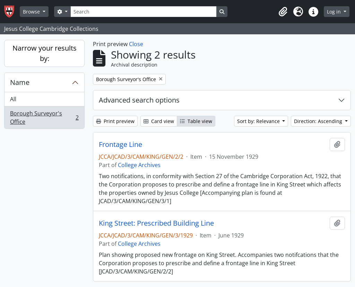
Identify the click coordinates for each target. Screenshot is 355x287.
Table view (196, 121)
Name (19, 82)
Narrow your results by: (44, 53)
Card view (159, 121)
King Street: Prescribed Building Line (156, 223)
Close (136, 44)
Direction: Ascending (319, 121)
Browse (32, 11)
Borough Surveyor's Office (44, 117)
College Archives (139, 165)
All (13, 99)
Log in (334, 11)
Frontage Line (120, 144)
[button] (283, 11)
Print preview (115, 121)
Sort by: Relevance (259, 121)
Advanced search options (139, 100)
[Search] (143, 11)
